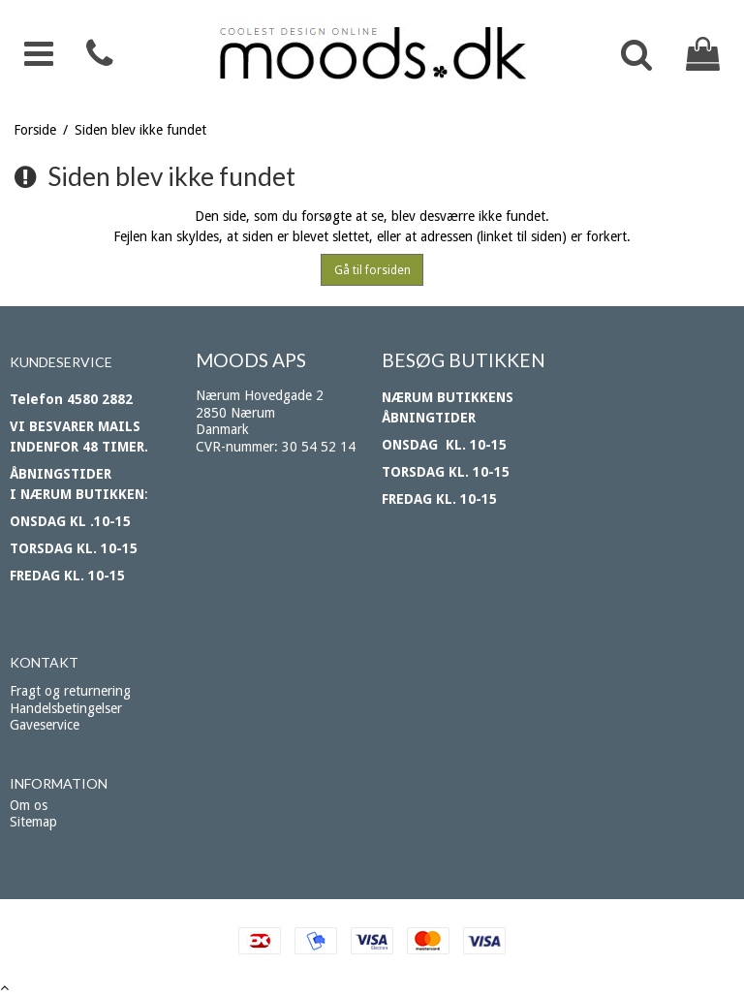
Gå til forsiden (372, 270)
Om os (28, 805)
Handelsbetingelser (66, 708)
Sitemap (33, 821)
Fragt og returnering (70, 691)
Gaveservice (44, 724)
